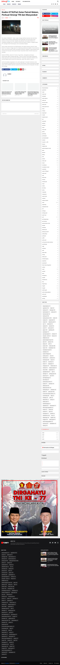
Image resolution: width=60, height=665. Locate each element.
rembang (50, 248)
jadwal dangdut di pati (50, 148)
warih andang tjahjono (50, 292)
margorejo (50, 192)
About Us (8, 4)
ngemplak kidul (50, 206)
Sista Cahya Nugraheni (50, 265)
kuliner (50, 185)
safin (50, 250)
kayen (50, 162)
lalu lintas (50, 188)
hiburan (50, 144)
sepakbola (50, 260)
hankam (50, 140)
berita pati (50, 104)
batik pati (50, 100)
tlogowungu (50, 283)
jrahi (50, 156)
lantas (50, 190)
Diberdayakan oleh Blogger (48, 447)
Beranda (3, 9)
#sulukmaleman (50, 87)
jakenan (50, 152)
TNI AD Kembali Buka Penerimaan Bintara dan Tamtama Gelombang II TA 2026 (53, 49)
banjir (50, 92)
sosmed (50, 271)
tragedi (50, 285)
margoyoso (50, 194)
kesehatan (50, 169)
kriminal (50, 179)
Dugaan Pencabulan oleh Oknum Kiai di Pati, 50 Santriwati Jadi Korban (7, 92)
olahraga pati (50, 213)
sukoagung (50, 275)
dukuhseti (50, 121)
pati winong (50, 221)
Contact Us (14, 4)
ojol (50, 208)
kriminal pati (50, 181)
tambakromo (50, 279)
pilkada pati (50, 229)
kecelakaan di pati (50, 167)
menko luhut (50, 196)
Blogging (7, 663)
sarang (50, 254)
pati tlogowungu (50, 219)
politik (50, 238)
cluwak (50, 115)
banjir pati (50, 94)
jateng (50, 154)
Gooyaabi (17, 663)
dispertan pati (50, 117)
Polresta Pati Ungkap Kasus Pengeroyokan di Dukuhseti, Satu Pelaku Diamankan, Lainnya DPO (33, 93)
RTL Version (56, 663)
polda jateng (50, 233)
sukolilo (50, 277)
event (50, 127)
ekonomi (50, 125)
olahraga (50, 210)
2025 (50, 435)
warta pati (50, 294)
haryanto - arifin (50, 142)
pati (50, 217)
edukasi (50, 123)
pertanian (50, 227)
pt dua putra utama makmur (50, 242)
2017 (50, 437)
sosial (50, 269)
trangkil (50, 288)
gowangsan (50, 135)
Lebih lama (36, 113)
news (50, 202)
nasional (50, 198)
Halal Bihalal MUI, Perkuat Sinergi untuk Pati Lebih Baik (53, 42)
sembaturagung (50, 258)
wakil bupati (50, 290)
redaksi (9, 74)
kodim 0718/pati (50, 171)
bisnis (50, 108)
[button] (58, 1)
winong (50, 298)
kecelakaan (50, 165)
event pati (50, 129)
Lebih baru (4, 113)
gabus (50, 131)
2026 (50, 432)
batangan (50, 96)
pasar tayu (50, 215)
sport (50, 273)
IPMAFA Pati (50, 146)
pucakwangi (50, 244)
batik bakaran (50, 98)
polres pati (50, 240)
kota (50, 175)
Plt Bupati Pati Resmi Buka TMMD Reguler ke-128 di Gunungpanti (53, 36)
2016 (50, 439)
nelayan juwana (50, 200)
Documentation (26, 1)
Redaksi (19, 4)
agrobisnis (50, 90)
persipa (50, 225)
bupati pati (50, 112)
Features (18, 1)
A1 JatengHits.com (45, 429)
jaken (50, 150)
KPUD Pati (50, 177)
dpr (50, 119)
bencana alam (50, 102)
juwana (50, 158)
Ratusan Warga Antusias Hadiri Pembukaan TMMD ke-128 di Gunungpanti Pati (52, 553)
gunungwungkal (50, 137)
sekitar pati (50, 256)
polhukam (50, 235)
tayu (50, 281)
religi (50, 246)
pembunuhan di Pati (50, 223)
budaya (50, 110)
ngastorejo (50, 204)
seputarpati (50, 263)
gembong (50, 133)
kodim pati (50, 173)
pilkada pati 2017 (50, 231)
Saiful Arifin (50, 252)
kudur (50, 183)
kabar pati (50, 160)
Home (13, 1)
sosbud (50, 267)
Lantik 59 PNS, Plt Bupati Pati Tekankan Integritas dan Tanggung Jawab (20, 92)
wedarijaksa (50, 296)
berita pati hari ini (50, 106)
